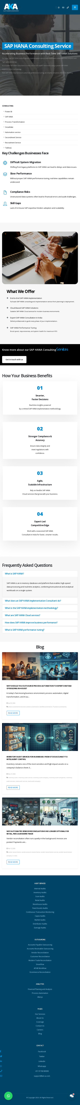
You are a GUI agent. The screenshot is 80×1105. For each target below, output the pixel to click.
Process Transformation (15, 122)
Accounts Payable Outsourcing (40, 945)
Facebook (42, 1051)
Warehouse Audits (40, 904)
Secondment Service (13, 137)
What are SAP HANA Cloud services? (22, 615)
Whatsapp (42, 1066)
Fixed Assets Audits (40, 908)
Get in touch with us (14, 359)
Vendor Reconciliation (40, 952)
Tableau (8, 148)
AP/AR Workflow (40, 968)
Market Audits (40, 920)
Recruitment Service (13, 142)
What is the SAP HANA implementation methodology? (31, 608)
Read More (13, 713)
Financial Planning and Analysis (40, 989)
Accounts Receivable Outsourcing (40, 948)
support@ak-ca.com (42, 1076)
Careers (40, 1030)
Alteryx (40, 997)
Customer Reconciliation (40, 956)
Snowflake (9, 127)
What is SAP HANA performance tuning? (24, 629)
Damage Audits (40, 928)
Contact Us (40, 1026)
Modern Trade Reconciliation (40, 960)
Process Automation (40, 993)
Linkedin (42, 1061)
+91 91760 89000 (42, 1071)
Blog (40, 1033)
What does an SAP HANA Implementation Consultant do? (33, 600)
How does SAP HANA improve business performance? (31, 622)
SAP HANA (9, 117)
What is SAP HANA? (14, 573)
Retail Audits (40, 900)
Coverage (40, 1022)
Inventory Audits (40, 892)
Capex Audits (40, 916)
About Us (40, 1018)
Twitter (42, 1056)
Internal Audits (40, 888)
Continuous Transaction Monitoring (40, 912)
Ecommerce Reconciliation (40, 972)
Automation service (12, 132)
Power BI (8, 111)
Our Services (40, 1014)
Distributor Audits (40, 924)
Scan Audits (40, 896)
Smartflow (40, 964)
